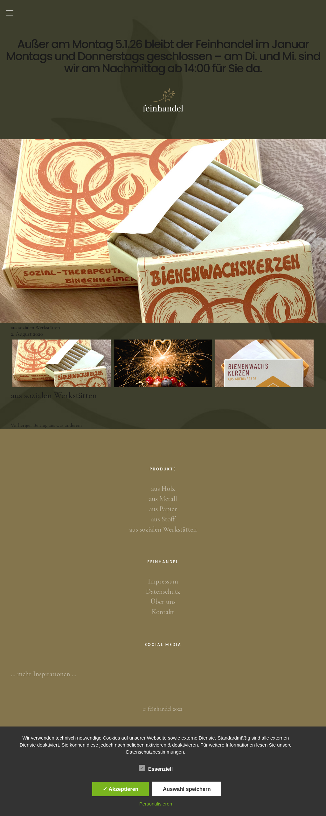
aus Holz (163, 488)
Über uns (163, 602)
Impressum (163, 581)
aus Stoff (163, 519)
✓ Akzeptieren (120, 789)
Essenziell (156, 768)
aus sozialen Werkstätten (163, 529)
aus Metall (163, 499)
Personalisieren (155, 803)
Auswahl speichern (187, 789)
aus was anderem (46, 425)
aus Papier (163, 509)
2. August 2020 (27, 333)
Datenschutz (163, 591)
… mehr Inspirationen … (43, 674)
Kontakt (163, 612)
